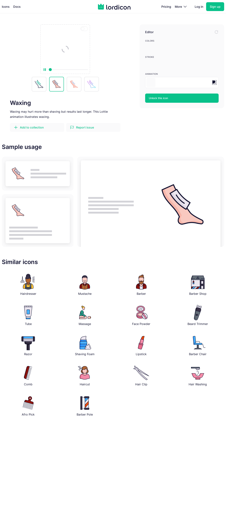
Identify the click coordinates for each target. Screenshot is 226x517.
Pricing (166, 6)
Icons (6, 6)
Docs (17, 6)
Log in (199, 6)
